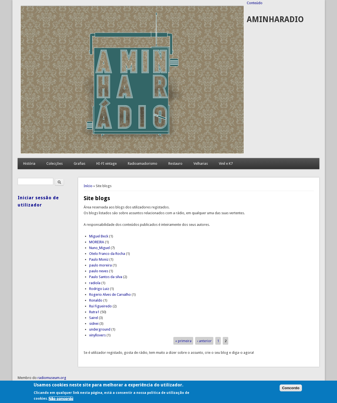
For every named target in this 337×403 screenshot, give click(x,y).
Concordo (290, 388)
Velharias (200, 163)
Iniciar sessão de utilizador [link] (38, 201)
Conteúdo (254, 3)
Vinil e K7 (226, 163)
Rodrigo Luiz (99, 289)
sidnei (94, 323)
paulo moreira (100, 265)
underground (99, 329)
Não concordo (61, 398)
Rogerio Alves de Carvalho (110, 294)
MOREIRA (96, 242)
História (29, 163)
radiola (94, 283)
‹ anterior (204, 341)
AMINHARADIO (275, 19)
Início (88, 186)
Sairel (93, 318)
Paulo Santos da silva (105, 277)
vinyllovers (97, 335)
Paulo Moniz (98, 259)
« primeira (183, 341)
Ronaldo (95, 300)
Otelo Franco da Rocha (107, 254)
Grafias (79, 163)
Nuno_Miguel (99, 248)
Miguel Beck (98, 236)
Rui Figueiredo (100, 306)
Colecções (54, 163)
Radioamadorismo (142, 163)
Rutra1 (94, 312)
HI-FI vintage (106, 163)
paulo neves (98, 271)
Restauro (175, 163)
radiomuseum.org (52, 378)
